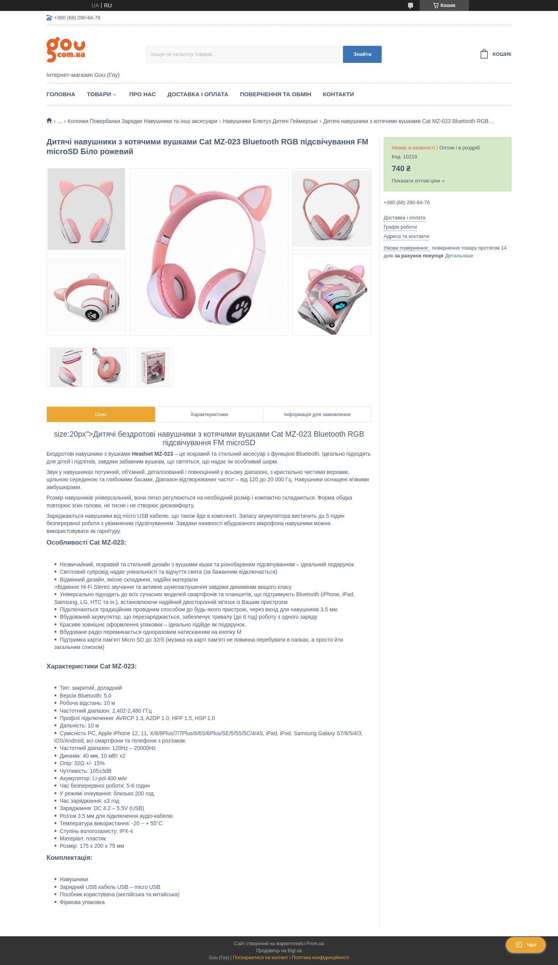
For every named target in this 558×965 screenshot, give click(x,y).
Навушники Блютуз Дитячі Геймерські (270, 121)
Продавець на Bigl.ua (279, 950)
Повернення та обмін (275, 94)
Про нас (142, 94)
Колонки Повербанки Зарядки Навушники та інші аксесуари (142, 121)
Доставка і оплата (197, 94)
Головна (60, 94)
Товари (99, 94)
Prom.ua (315, 943)
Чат (525, 944)
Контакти (338, 94)
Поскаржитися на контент (260, 957)
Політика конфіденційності (320, 957)
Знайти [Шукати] (362, 54)
